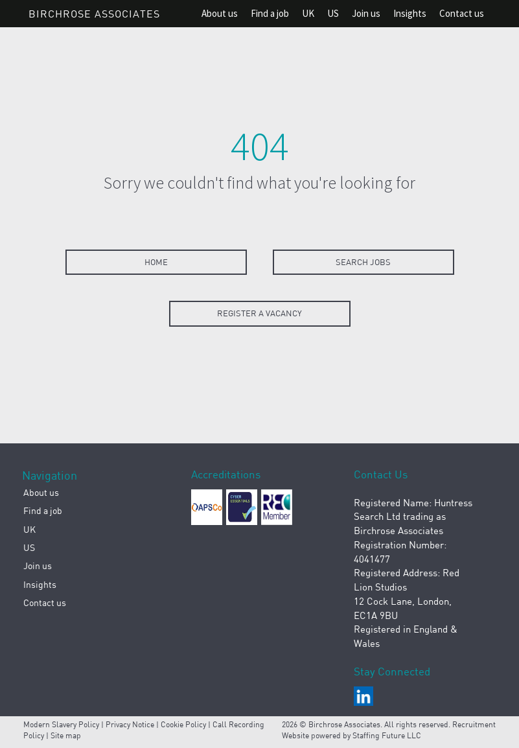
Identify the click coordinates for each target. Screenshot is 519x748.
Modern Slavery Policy (61, 724)
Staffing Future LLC (386, 735)
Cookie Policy (183, 724)
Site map (66, 735)
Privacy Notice (130, 724)
